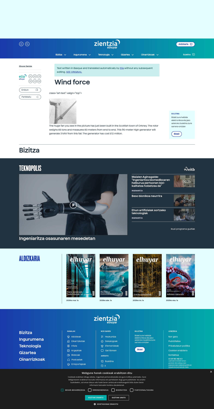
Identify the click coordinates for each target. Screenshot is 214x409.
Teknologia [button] (106, 54)
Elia (122, 68)
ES (35, 76)
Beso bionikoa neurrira (147, 196)
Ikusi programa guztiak (183, 229)
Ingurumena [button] (82, 54)
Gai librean (109, 350)
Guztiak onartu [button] (95, 397)
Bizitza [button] (61, 54)
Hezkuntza (108, 336)
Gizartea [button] (127, 54)
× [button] (211, 372)
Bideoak (73, 355)
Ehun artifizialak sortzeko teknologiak (149, 212)
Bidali (176, 134)
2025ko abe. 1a (106, 300)
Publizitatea (174, 341)
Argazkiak (74, 350)
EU (30, 76)
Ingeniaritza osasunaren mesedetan (57, 238)
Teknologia (30, 345)
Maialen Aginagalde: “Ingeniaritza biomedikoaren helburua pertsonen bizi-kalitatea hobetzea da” (151, 181)
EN (30, 81)
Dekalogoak (109, 341)
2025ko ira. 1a (138, 300)
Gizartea (27, 352)
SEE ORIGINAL (74, 71)
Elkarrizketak (76, 341)
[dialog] (107, 389)
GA (39, 81)
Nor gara (173, 336)
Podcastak (74, 359)
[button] (21, 43)
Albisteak (74, 336)
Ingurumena (31, 339)
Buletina (189, 54)
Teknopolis (30, 168)
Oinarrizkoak (32, 359)
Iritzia (72, 346)
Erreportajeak (76, 364)
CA (35, 81)
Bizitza (25, 332)
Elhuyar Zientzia (25, 66)
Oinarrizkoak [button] (150, 54)
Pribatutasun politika (179, 346)
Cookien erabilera (177, 350)
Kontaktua (173, 355)
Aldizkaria (185, 44)
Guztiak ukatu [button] (119, 397)
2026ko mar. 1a (72, 300)
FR (39, 76)
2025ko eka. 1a (172, 300)
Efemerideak (110, 346)
